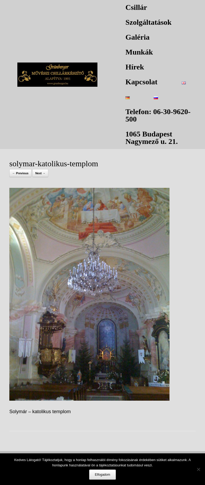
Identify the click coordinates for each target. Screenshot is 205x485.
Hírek (134, 67)
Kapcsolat (141, 82)
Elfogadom (102, 474)
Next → (40, 173)
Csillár (136, 7)
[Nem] (198, 469)
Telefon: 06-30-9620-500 (158, 115)
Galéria (137, 37)
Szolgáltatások (148, 22)
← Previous (20, 173)
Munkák (139, 52)
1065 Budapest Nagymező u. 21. (151, 138)
